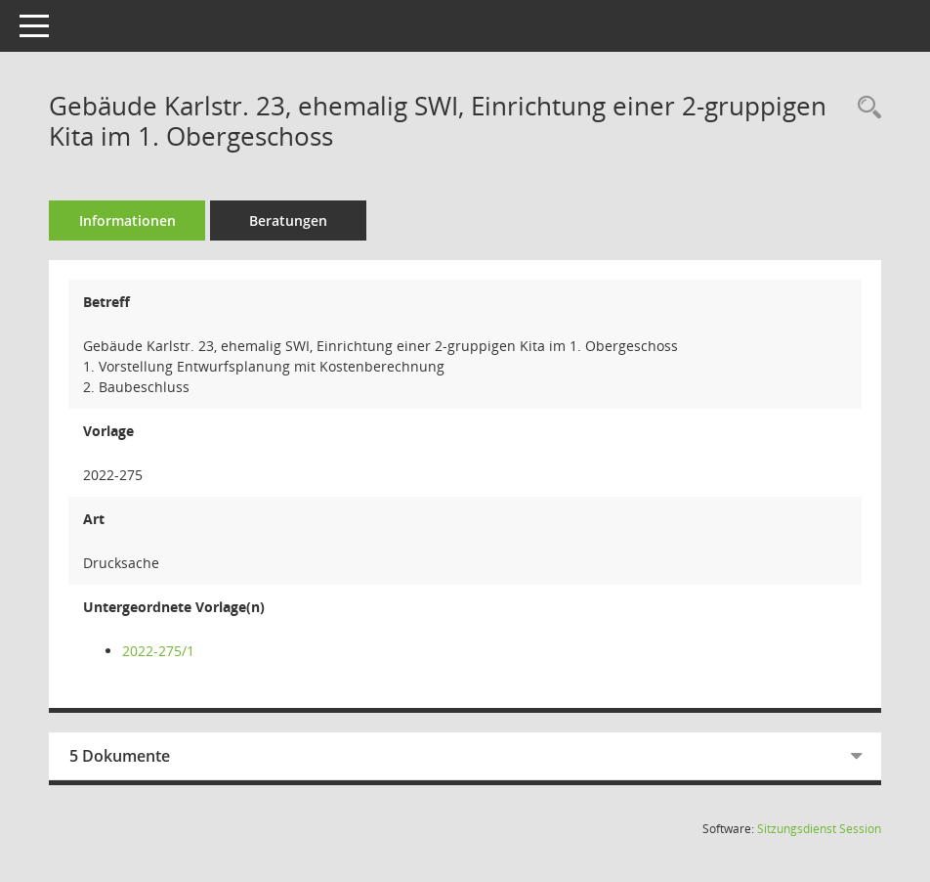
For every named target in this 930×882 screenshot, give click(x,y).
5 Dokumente (119, 756)
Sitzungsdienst (819, 828)
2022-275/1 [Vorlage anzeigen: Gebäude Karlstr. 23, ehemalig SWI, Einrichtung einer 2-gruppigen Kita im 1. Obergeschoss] (158, 650)
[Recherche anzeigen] (864, 108)
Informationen (127, 220)
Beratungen (288, 220)
